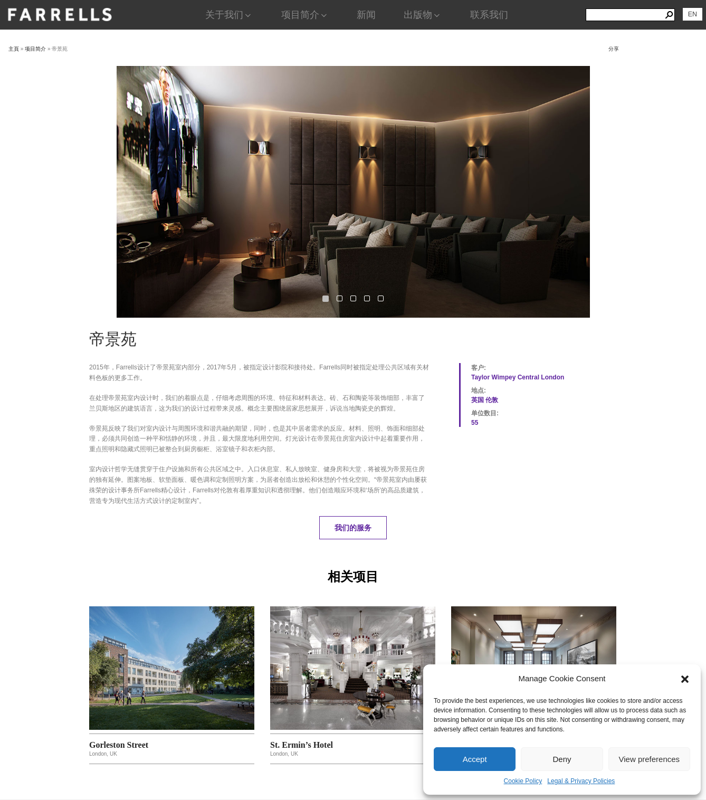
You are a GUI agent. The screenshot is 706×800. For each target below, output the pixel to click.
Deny (561, 759)
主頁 (13, 49)
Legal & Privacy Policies (581, 781)
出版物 (423, 14)
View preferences (649, 759)
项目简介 (305, 14)
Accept (475, 759)
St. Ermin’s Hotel (301, 744)
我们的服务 (353, 527)
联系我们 (489, 14)
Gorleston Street (118, 744)
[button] (685, 679)
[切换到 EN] (692, 14)
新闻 (366, 14)
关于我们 (229, 14)
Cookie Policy (523, 781)
